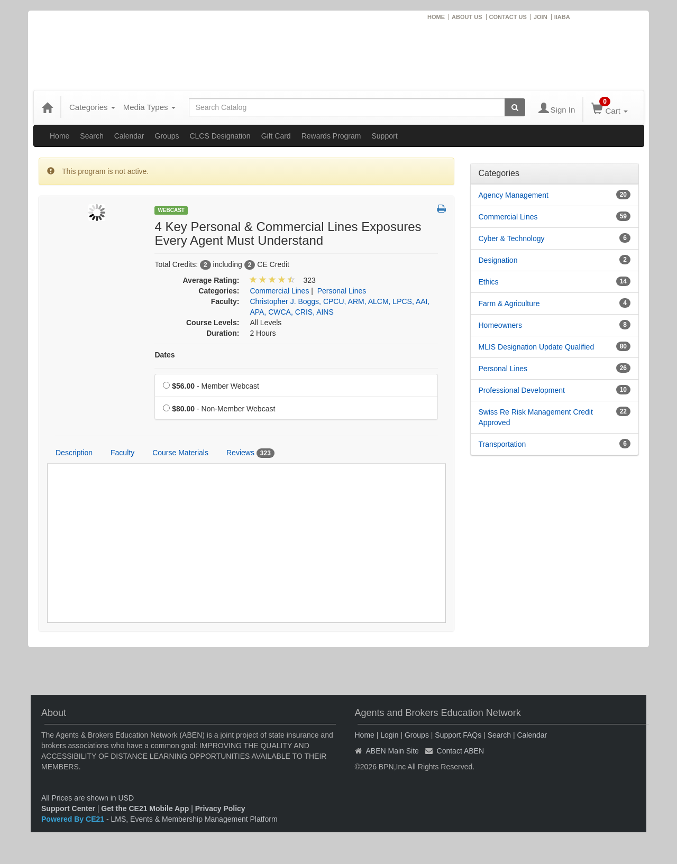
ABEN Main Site (392, 751)
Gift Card (276, 136)
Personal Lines (503, 368)
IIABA (562, 17)
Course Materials (180, 452)
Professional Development (522, 390)
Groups (167, 136)
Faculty (122, 452)
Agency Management (513, 195)
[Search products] (515, 107)
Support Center (68, 808)
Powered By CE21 (73, 819)
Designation (498, 260)
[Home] (47, 107)
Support (384, 136)
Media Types (149, 107)
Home (59, 136)
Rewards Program (331, 136)
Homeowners (500, 325)
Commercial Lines (508, 217)
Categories (92, 107)
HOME (436, 17)
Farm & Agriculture (509, 303)
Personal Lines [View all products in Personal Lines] (342, 291)
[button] (441, 209)
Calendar (129, 136)
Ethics (489, 282)
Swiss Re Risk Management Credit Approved (536, 417)
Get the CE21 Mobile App (145, 808)
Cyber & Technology (512, 238)
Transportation (502, 444)
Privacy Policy (220, 808)
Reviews (250, 453)
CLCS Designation (219, 136)
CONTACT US (508, 17)
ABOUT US (467, 17)
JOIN (540, 17)
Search (91, 136)
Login (389, 735)
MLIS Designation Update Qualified (536, 347)
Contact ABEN (460, 751)
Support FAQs (458, 735)
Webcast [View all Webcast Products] (171, 210)
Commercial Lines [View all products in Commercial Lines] (279, 291)
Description (74, 452)
